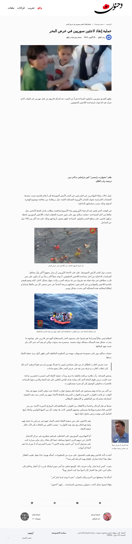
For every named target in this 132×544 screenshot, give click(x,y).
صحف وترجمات (76, 37)
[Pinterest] (54, 503)
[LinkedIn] (32, 503)
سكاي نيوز (72, 177)
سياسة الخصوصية (59, 533)
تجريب (31, 7)
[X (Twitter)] (77, 503)
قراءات (21, 7)
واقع (39, 7)
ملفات (11, 7)
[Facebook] (100, 503)
